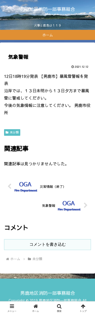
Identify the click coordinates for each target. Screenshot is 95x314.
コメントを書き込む (47, 244)
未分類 (12, 132)
